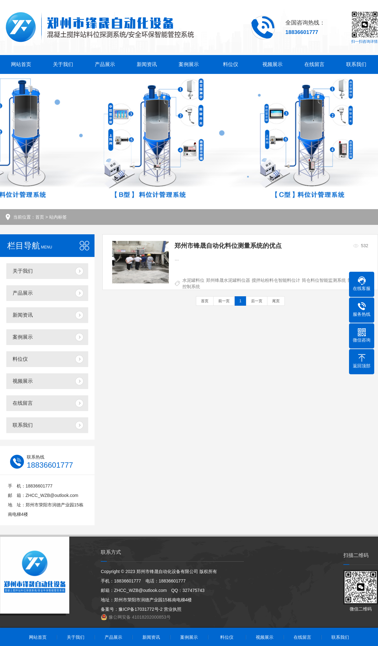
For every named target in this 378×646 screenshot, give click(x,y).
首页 (39, 217)
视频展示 (272, 64)
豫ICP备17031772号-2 (140, 609)
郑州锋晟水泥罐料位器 (228, 280)
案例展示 (189, 64)
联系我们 (356, 64)
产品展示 (105, 64)
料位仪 (230, 64)
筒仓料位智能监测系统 (324, 280)
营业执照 (172, 609)
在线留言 (314, 64)
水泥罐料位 (193, 280)
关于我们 (63, 64)
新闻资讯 (147, 64)
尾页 (276, 301)
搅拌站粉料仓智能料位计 (276, 280)
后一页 (256, 301)
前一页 (224, 301)
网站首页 (21, 64)
